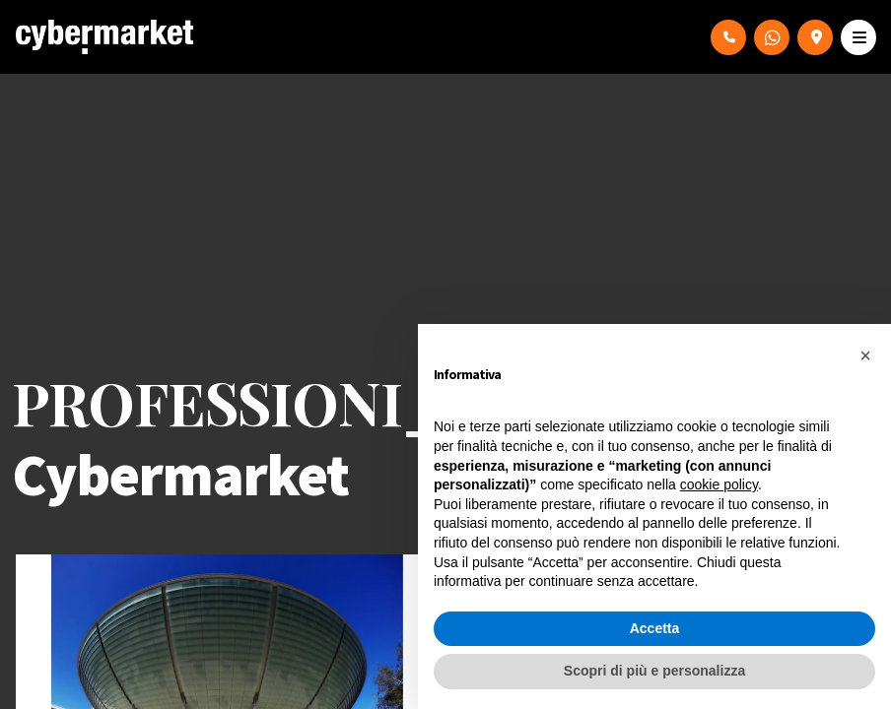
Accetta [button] (655, 628)
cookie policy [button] (719, 484)
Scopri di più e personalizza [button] (654, 670)
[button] (865, 355)
